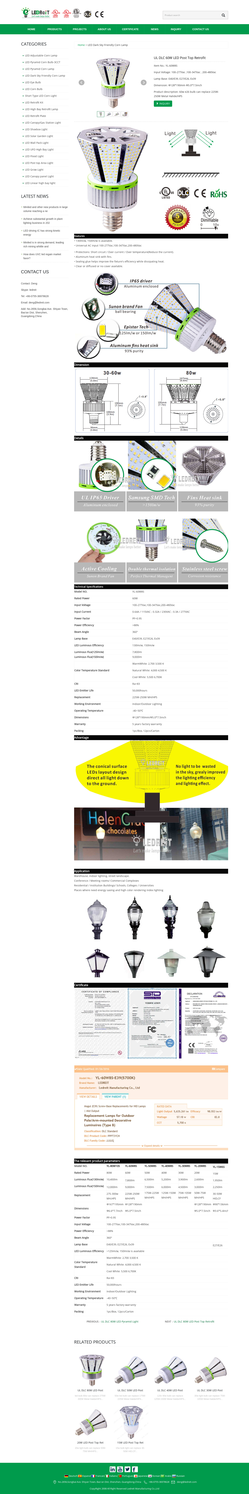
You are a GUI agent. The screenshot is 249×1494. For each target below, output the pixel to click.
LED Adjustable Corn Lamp (41, 55)
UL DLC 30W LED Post (210, 1390)
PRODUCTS (55, 29)
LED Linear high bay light (40, 183)
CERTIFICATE (130, 29)
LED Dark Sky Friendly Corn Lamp (45, 75)
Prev (81, 82)
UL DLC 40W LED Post (170, 1390)
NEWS (155, 29)
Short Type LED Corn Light (41, 95)
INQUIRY (176, 29)
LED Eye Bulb (33, 82)
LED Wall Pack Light (36, 142)
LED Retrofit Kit (34, 102)
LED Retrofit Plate (35, 116)
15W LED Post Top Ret (130, 1442)
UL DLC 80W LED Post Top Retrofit (194, 1321)
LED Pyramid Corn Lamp (39, 69)
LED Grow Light (34, 169)
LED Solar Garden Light (39, 136)
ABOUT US (104, 29)
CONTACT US (200, 29)
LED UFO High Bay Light (39, 149)
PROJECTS (79, 29)
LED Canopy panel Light (39, 176)
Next (144, 82)
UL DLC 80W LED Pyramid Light (119, 1321)
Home (31, 29)
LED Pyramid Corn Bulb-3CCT (42, 62)
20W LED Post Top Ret (90, 1442)
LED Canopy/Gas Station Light (43, 122)
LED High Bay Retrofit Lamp (41, 109)
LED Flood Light (34, 156)
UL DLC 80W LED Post (90, 1390)
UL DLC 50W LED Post (130, 1390)
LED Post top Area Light (39, 163)
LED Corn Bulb (33, 89)
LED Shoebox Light (36, 129)
